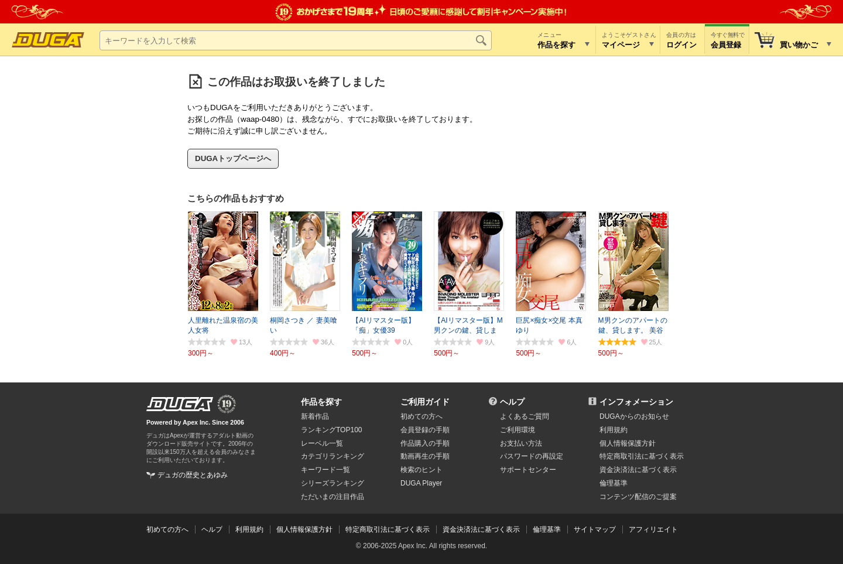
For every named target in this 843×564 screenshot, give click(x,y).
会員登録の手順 (425, 430)
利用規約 (613, 430)
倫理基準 (613, 483)
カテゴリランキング (332, 456)
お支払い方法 (521, 443)
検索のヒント (421, 470)
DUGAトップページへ (233, 158)
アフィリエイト (653, 529)
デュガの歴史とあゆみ (192, 475)
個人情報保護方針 (627, 443)
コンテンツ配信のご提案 (638, 497)
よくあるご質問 (524, 416)
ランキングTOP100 (331, 430)
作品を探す (321, 401)
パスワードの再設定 (531, 456)
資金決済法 (638, 470)
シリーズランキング (332, 483)
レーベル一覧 (322, 443)
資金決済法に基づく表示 (481, 529)
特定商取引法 (641, 456)
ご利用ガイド (425, 401)
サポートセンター (528, 470)
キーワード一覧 (325, 470)
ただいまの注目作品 (332, 497)
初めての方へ (421, 416)
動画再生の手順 (425, 456)
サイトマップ (595, 529)
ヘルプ (512, 401)
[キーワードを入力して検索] (296, 40)
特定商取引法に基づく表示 (387, 529)
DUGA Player (421, 483)
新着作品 (315, 416)
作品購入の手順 (425, 443)
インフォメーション (636, 401)
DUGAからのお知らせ (634, 416)
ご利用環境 (517, 430)
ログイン (681, 44)
